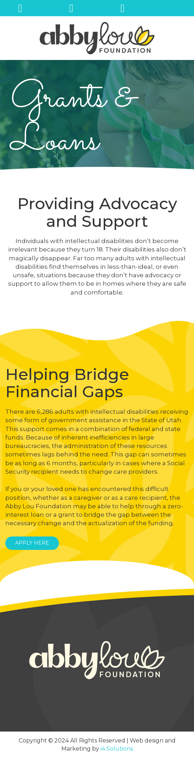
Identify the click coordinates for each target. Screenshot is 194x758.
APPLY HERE (32, 543)
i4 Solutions (117, 748)
